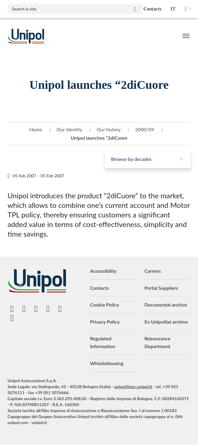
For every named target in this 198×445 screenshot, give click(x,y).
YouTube (12, 308)
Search (135, 9)
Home (35, 129)
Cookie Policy (104, 304)
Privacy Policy (105, 321)
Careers (152, 271)
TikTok (12, 317)
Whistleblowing (107, 363)
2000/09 (144, 129)
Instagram (60, 308)
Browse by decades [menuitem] (131, 159)
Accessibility (103, 271)
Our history (109, 129)
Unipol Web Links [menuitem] (187, 9)
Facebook (48, 308)
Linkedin (24, 308)
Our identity (69, 129)
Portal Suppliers (161, 288)
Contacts (99, 288)
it (173, 8)
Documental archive (165, 304)
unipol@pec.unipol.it (133, 386)
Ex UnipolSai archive (166, 321)
